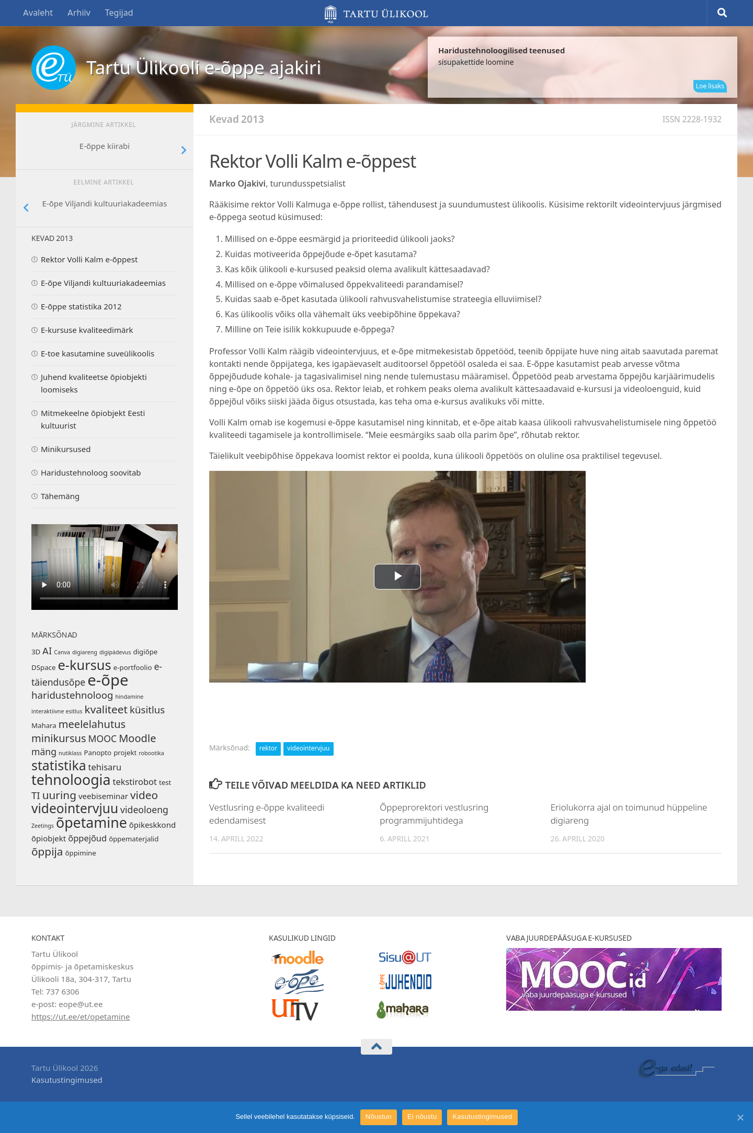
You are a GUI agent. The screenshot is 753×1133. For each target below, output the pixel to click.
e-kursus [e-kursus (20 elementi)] (84, 665)
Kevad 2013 (236, 119)
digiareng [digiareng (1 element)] (84, 652)
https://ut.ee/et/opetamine (80, 1017)
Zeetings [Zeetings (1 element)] (42, 826)
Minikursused (65, 449)
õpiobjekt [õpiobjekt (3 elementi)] (48, 838)
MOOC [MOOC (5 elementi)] (102, 739)
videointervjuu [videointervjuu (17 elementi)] (74, 808)
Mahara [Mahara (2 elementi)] (43, 726)
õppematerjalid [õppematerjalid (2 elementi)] (133, 839)
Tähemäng (60, 496)
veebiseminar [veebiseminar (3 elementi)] (103, 796)
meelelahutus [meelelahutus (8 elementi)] (92, 724)
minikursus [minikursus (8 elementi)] (58, 738)
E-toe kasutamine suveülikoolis (97, 354)
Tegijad (119, 13)
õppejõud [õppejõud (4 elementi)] (87, 838)
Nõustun (379, 1116)
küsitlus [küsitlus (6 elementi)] (147, 710)
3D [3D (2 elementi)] (35, 652)
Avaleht (38, 13)
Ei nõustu (422, 1116)
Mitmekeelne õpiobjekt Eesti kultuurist (93, 420)
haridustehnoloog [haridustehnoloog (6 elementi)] (72, 695)
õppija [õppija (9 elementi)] (47, 852)
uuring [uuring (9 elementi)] (59, 795)
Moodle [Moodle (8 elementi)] (137, 738)
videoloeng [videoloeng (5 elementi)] (144, 810)
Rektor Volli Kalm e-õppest (89, 259)
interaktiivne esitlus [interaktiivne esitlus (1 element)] (57, 711)
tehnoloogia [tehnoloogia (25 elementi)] (70, 780)
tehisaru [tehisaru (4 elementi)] (105, 767)
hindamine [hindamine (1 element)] (130, 696)
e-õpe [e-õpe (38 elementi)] (107, 680)
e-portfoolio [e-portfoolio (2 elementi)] (132, 668)
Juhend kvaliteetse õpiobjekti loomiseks (94, 384)
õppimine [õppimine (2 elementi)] (80, 853)
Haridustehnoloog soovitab (91, 473)
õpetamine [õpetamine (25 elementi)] (91, 823)
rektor (268, 748)
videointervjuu (308, 748)
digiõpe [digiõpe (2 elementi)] (145, 652)
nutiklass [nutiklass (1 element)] (70, 753)
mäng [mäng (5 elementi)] (43, 752)
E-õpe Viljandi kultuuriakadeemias (103, 283)
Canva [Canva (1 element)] (62, 652)
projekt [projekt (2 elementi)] (124, 753)
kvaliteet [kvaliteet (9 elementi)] (106, 709)
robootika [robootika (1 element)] (151, 753)
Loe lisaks (710, 86)
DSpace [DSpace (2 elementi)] (43, 668)
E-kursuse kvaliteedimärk (87, 330)
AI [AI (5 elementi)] (47, 651)
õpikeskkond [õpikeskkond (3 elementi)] (152, 825)
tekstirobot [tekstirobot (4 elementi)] (134, 782)
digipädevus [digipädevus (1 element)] (115, 652)
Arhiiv (78, 13)
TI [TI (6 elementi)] (35, 796)
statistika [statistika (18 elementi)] (58, 765)
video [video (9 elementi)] (144, 795)
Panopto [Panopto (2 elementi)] (97, 753)
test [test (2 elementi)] (165, 783)
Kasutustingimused (66, 1080)
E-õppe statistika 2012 (81, 306)
